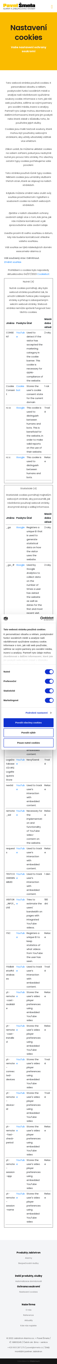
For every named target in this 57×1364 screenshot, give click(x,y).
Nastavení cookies (28, 1291)
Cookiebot (43, 274)
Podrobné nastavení (37, 712)
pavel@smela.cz (34, 1347)
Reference (28, 1315)
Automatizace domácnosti (28, 1281)
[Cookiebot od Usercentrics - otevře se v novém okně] (41, 619)
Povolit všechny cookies (28, 722)
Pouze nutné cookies (28, 742)
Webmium (35, 1361)
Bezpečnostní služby (28, 1263)
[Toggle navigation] (52, 6)
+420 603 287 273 (16, 1347)
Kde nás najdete (28, 1325)
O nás (28, 1309)
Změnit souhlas (12, 262)
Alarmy (28, 1258)
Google (20, 407)
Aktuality (28, 1320)
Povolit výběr (28, 732)
